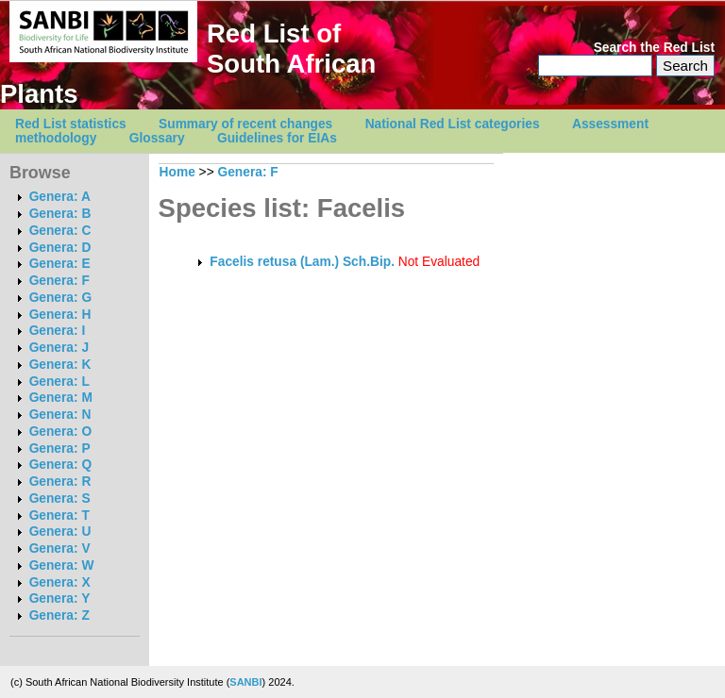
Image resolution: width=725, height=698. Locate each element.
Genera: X (60, 582)
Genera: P (60, 448)
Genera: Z (59, 615)
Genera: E (60, 264)
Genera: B (60, 214)
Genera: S (60, 498)
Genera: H (60, 314)
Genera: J (59, 348)
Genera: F (59, 281)
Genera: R (60, 481)
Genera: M (61, 398)
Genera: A (60, 197)
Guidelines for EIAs (277, 138)
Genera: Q (60, 464)
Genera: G (60, 298)
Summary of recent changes (245, 124)
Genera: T (59, 515)
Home (177, 172)
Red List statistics (70, 124)
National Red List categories (452, 124)
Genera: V (60, 548)
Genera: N (60, 414)
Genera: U (60, 531)
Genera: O (60, 431)
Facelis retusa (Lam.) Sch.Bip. (302, 262)
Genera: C (60, 231)
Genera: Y (60, 598)
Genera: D (60, 248)
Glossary (157, 138)
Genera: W (61, 565)
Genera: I (57, 331)
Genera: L (59, 381)
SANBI (245, 682)
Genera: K (60, 364)
